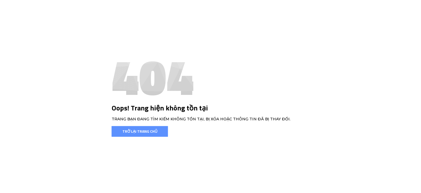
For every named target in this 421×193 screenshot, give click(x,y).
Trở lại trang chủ (139, 131)
